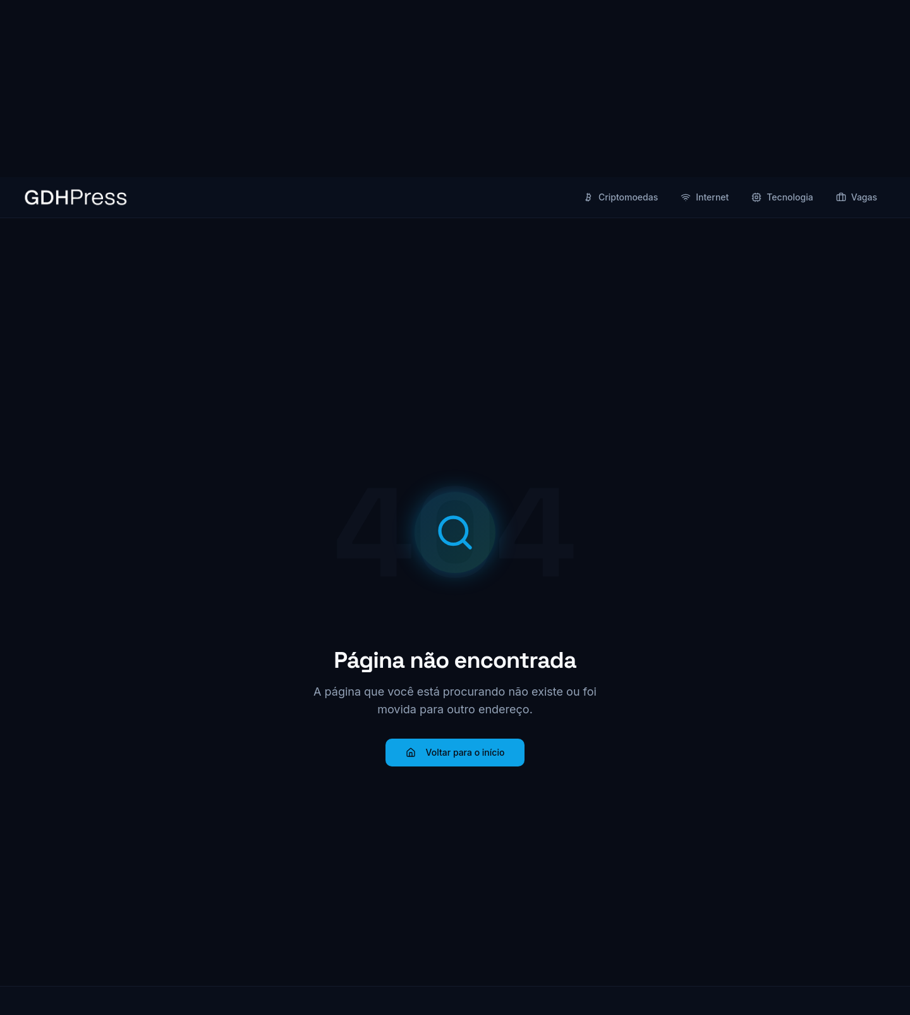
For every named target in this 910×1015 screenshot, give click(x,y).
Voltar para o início (455, 752)
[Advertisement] (455, 88)
